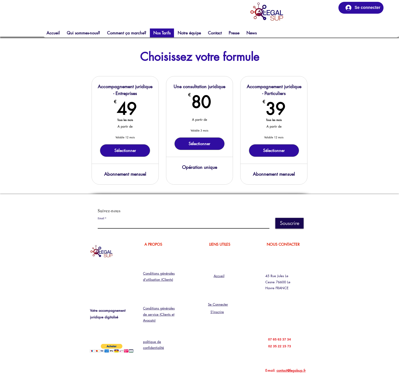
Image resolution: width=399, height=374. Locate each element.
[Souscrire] (289, 223)
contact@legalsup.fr (291, 370)
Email (101, 218)
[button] (111, 348)
